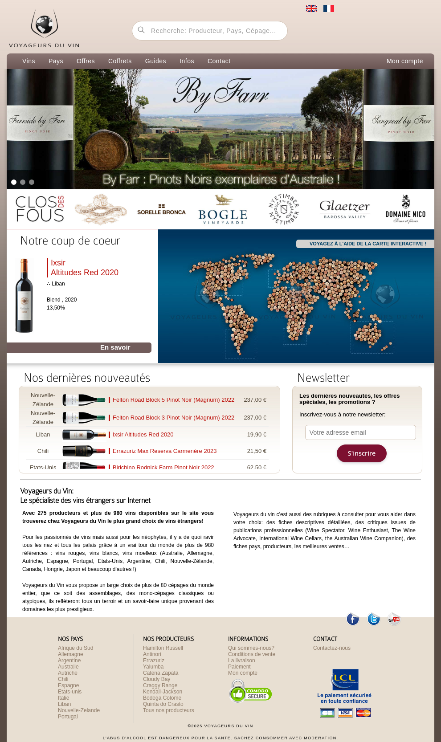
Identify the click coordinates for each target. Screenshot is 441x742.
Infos (187, 61)
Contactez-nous (332, 648)
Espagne (68, 685)
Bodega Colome (162, 698)
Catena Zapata (160, 673)
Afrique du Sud (75, 648)
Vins (28, 61)
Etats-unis (70, 692)
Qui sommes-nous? (251, 648)
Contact (219, 61)
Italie (63, 698)
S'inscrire (362, 453)
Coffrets (120, 61)
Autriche (68, 673)
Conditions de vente (251, 654)
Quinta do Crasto (163, 704)
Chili (63, 679)
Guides (155, 61)
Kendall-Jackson (162, 692)
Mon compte (405, 61)
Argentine (69, 660)
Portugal (68, 716)
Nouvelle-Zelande (79, 710)
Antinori (152, 654)
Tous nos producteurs (168, 710)
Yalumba (153, 667)
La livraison (241, 660)
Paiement (239, 667)
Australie (68, 667)
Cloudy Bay (156, 679)
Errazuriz (153, 660)
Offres (86, 61)
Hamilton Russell (163, 648)
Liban (64, 704)
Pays (56, 61)
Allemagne (70, 654)
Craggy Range (160, 685)
